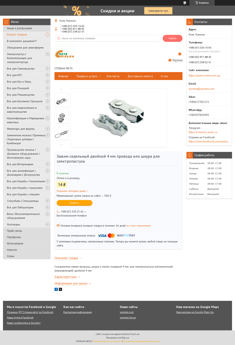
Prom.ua (134, 334)
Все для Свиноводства (20, 68)
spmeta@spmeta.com (201, 89)
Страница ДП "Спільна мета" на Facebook (30, 312)
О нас (164, 76)
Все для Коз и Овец (19, 81)
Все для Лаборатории (20, 207)
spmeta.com (127, 312)
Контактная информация (77, 312)
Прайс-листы (14, 231)
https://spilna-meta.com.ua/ (205, 75)
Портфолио (14, 237)
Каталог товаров (17, 34)
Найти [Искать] (172, 38)
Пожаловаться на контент (107, 341)
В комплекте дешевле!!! (22, 41)
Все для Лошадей (18, 88)
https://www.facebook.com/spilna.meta (209, 141)
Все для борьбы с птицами (23, 194)
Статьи (10, 256)
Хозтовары (13, 224)
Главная (63, 76)
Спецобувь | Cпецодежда (22, 201)
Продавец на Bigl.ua (117, 337)
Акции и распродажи (19, 28)
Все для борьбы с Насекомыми (26, 181)
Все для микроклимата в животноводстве (22, 109)
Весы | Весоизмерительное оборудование (23, 216)
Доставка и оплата (140, 76)
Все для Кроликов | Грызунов (24, 101)
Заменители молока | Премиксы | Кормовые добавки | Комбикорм (26, 139)
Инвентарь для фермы (21, 129)
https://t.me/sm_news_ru (203, 132)
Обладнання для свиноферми (25, 47)
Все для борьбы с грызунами (24, 188)
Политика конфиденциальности (142, 341)
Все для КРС (14, 75)
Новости (12, 250)
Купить (74, 203)
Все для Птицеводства (20, 94)
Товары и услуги (86, 76)
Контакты (113, 76)
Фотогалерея (15, 243)
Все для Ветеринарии (20, 164)
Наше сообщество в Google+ (24, 323)
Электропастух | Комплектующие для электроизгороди (19, 58)
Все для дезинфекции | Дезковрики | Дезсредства (23, 172)
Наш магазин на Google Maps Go (195, 312)
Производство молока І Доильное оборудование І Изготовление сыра (23, 153)
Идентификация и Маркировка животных (25, 120)
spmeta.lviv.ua (128, 317)
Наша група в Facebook (20, 317)
